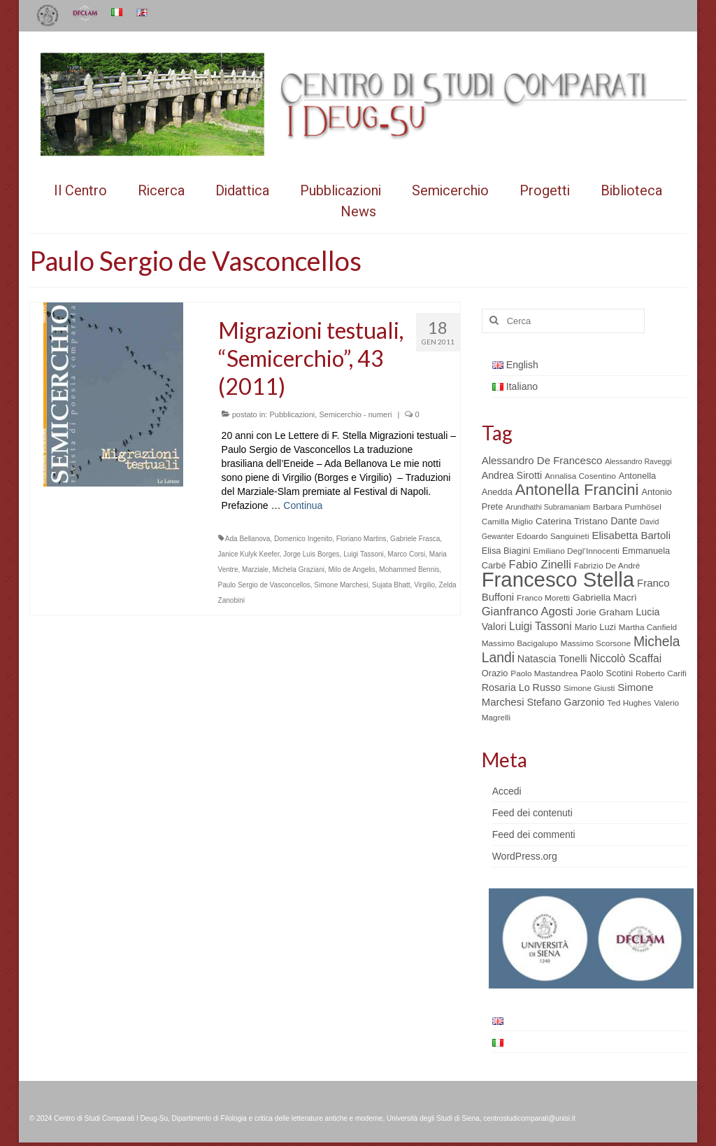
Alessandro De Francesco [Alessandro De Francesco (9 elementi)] (542, 460)
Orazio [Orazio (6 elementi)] (495, 673)
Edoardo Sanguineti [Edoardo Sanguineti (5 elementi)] (553, 536)
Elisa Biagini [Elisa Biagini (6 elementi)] (506, 550)
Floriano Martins (361, 539)
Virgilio (424, 585)
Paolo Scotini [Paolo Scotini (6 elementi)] (606, 673)
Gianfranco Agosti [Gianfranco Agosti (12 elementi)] (527, 611)
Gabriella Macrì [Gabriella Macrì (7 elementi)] (605, 597)
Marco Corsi (406, 554)
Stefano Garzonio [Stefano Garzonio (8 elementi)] (565, 702)
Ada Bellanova (248, 539)
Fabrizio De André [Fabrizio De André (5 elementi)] (607, 566)
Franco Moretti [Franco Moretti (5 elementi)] (543, 598)
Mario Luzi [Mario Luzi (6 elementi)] (595, 627)
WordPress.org (524, 856)
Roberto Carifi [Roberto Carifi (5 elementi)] (661, 673)
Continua (302, 505)
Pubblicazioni (292, 414)
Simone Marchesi (341, 585)
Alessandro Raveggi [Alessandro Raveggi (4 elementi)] (638, 461)
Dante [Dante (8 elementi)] (623, 520)
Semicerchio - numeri (355, 414)
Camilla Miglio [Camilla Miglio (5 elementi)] (508, 521)
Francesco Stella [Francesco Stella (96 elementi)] (558, 579)
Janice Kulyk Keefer (249, 554)
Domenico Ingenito (303, 539)
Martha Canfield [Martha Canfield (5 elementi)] (648, 627)
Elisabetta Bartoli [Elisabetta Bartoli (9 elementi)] (631, 535)
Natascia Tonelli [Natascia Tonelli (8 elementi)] (552, 658)
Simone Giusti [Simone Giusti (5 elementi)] (589, 688)
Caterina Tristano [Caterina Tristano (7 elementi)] (572, 521)
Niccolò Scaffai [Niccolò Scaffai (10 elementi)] (625, 658)
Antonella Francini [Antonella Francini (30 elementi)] (577, 489)
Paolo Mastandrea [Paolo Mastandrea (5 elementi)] (544, 673)
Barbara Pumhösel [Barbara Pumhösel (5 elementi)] (627, 507)
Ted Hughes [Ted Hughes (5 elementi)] (629, 703)
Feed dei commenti (533, 834)
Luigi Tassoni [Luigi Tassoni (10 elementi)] (540, 626)
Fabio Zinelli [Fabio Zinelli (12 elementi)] (540, 564)
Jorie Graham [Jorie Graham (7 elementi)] (604, 612)
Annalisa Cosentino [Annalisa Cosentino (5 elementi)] (580, 476)
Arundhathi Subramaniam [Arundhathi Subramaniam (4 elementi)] (548, 507)
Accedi (507, 791)
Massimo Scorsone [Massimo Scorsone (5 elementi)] (596, 643)
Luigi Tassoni (363, 554)
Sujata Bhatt (391, 585)
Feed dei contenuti (532, 812)
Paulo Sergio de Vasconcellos (264, 585)
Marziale (255, 569)
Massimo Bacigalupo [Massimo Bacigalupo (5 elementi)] (520, 643)
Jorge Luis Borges (311, 554)
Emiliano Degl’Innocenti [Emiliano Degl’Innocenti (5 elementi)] (576, 551)
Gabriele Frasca (415, 539)
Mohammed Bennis (409, 569)
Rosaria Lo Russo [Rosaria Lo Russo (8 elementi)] (521, 687)
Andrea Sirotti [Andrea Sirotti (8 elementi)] (512, 475)
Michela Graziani (298, 569)
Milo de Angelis (351, 569)
